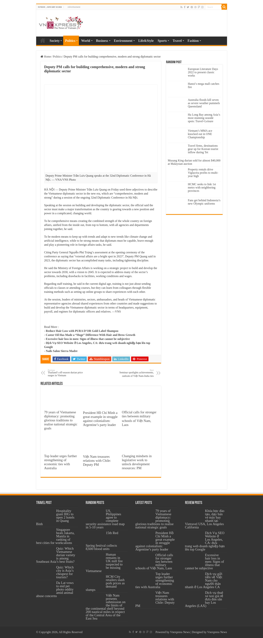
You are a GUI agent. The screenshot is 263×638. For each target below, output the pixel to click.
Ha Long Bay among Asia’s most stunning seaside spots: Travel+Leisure (204, 118)
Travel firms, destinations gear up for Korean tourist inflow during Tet (203, 149)
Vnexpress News (180, 632)
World (85, 41)
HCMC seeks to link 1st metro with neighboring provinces (202, 187)
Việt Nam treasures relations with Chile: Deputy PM (97, 460)
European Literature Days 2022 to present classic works (203, 72)
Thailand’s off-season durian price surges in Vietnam (66, 373)
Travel (177, 41)
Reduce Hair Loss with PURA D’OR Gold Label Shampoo (82, 330)
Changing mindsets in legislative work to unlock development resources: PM (137, 462)
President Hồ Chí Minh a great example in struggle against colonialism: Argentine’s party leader (100, 419)
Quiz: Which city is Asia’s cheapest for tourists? (65, 572)
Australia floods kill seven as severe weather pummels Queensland (204, 103)
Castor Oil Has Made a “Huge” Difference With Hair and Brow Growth (90, 334)
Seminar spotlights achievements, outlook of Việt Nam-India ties (135, 373)
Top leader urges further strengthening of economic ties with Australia (60, 462)
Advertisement (73, 7)
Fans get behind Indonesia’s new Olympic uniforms (204, 202)
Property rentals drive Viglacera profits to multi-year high (203, 173)
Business (102, 41)
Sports (162, 41)
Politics (70, 41)
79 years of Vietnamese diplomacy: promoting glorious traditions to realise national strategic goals (60, 420)
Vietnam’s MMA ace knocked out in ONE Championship (200, 134)
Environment (123, 41)
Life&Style (146, 41)
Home (42, 40)
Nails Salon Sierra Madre (61, 351)
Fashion (193, 41)
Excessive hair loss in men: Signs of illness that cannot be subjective (88, 338)
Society (55, 41)
